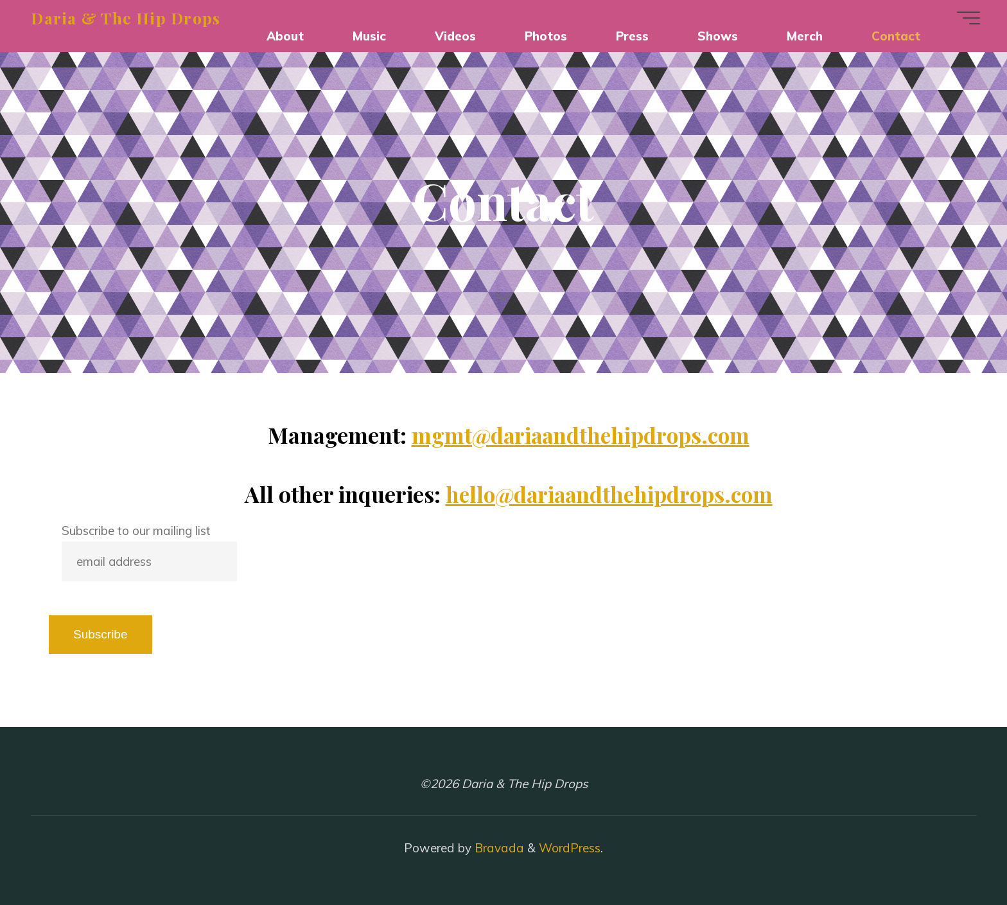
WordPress (569, 848)
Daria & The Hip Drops (129, 17)
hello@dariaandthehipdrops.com (609, 493)
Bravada (497, 848)
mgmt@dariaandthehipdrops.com (580, 435)
